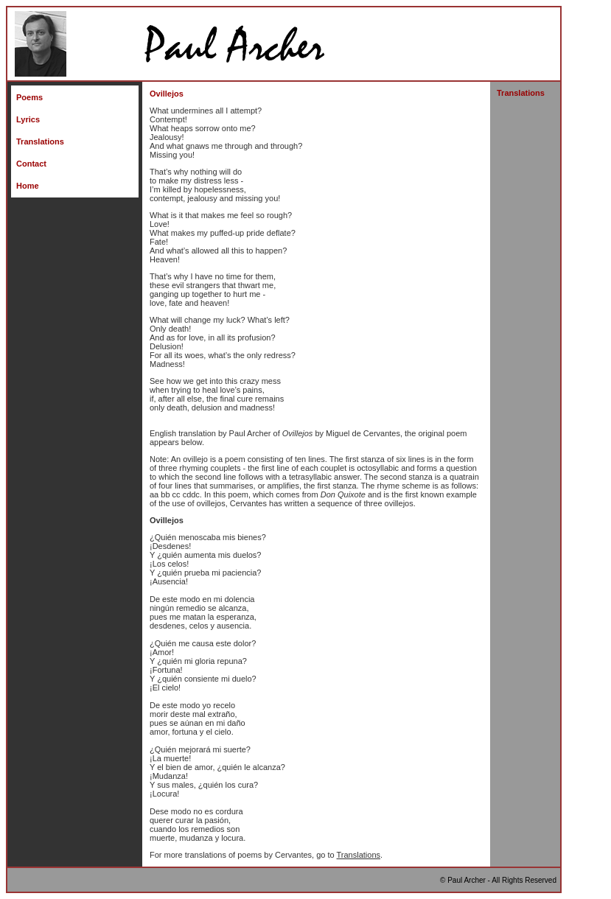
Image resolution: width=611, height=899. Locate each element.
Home (27, 185)
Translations (40, 141)
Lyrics (28, 119)
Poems (29, 97)
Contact (31, 163)
